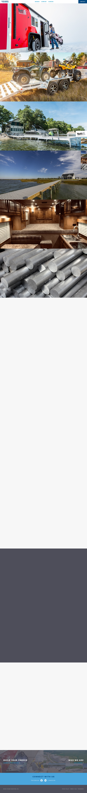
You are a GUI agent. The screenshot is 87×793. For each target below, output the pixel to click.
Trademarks (81, 788)
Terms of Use (73, 788)
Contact (82, 1)
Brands (37, 1)
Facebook (35, 780)
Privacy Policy (65, 788)
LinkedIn (51, 780)
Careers (50, 1)
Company (44, 1)
